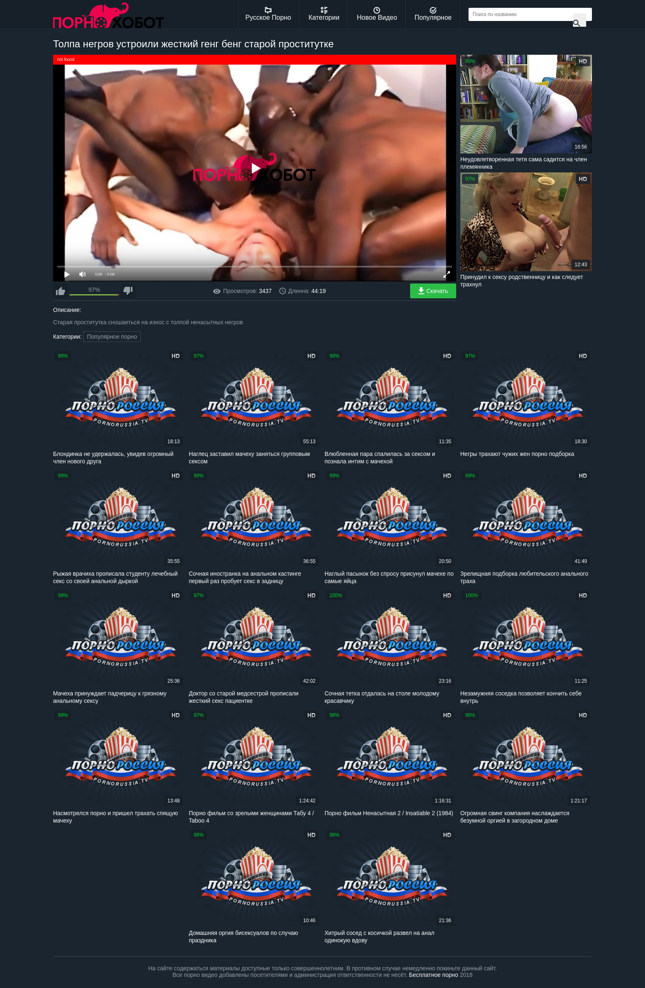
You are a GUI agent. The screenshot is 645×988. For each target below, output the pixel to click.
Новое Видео (377, 14)
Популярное (433, 14)
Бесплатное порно (433, 975)
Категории (324, 14)
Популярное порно (112, 336)
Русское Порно (268, 14)
